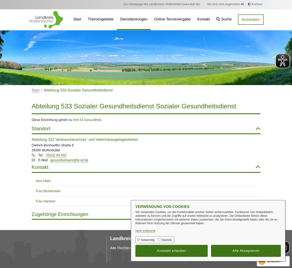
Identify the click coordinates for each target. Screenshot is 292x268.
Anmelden (251, 20)
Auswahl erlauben (171, 251)
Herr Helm (43, 181)
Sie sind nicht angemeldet (225, 4)
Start (36, 90)
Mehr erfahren (144, 230)
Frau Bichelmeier (48, 191)
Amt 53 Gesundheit (87, 120)
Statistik (167, 240)
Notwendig (148, 240)
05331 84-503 (56, 155)
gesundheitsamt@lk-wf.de (69, 160)
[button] (224, 19)
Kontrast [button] (255, 4)
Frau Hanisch (45, 201)
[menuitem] (161, 4)
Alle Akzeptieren (245, 251)
